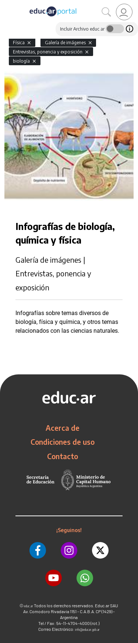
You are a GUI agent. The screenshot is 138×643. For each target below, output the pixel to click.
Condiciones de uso (63, 441)
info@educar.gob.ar (87, 630)
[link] (124, 12)
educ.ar (28, 606)
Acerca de (62, 427)
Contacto (62, 456)
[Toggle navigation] (6, 4)
